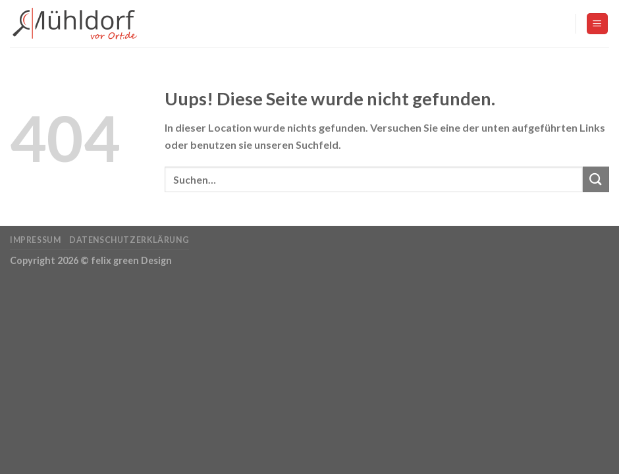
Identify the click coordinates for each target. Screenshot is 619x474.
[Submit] (596, 179)
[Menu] (597, 24)
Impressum (35, 240)
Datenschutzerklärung (129, 240)
